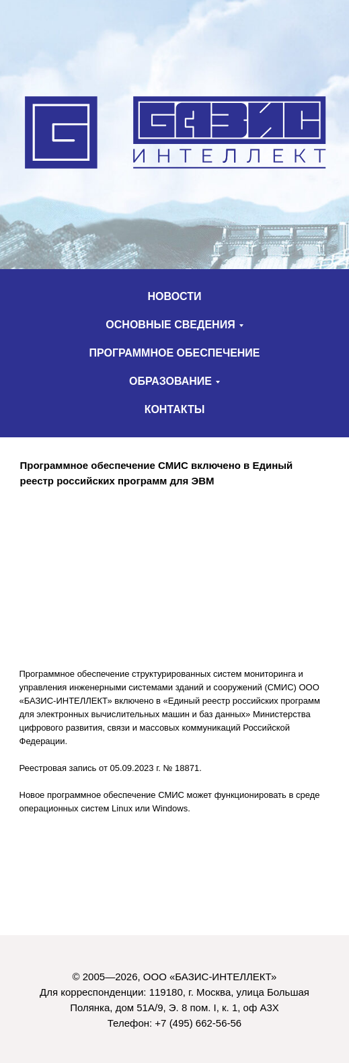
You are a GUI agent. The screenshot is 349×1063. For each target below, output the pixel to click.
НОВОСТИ (174, 296)
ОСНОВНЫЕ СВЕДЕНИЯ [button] (170, 324)
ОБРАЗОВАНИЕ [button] (170, 381)
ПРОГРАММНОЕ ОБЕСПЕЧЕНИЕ (174, 353)
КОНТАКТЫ (175, 409)
